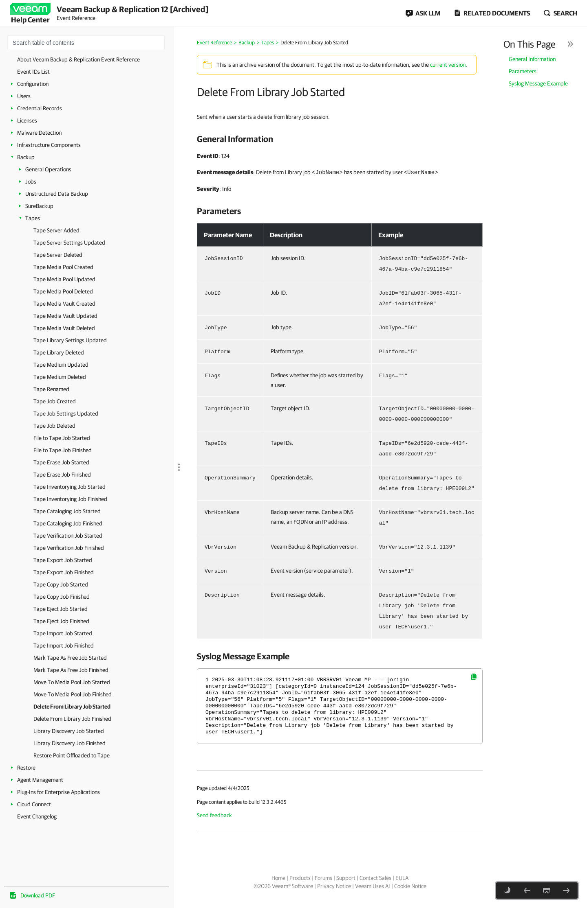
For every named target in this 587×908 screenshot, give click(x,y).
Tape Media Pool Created (63, 267)
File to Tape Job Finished (62, 450)
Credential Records (39, 108)
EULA (401, 878)
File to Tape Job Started (61, 438)
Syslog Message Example (538, 83)
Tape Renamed (51, 389)
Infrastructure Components (49, 145)
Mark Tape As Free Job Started (70, 657)
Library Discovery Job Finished (69, 743)
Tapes (32, 218)
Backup (26, 157)
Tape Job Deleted (54, 425)
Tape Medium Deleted (59, 377)
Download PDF (37, 895)
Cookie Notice (410, 886)
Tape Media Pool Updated (64, 279)
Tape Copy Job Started (60, 584)
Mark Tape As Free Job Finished (70, 670)
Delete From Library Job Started (71, 706)
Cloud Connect (34, 804)
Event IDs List (33, 71)
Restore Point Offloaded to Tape (71, 755)
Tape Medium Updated (60, 364)
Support (345, 878)
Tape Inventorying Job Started (69, 487)
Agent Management (40, 780)
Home (278, 878)
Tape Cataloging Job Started (67, 511)
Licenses (27, 120)
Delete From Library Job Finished (72, 718)
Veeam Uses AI (372, 886)
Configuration (33, 84)
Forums (323, 878)
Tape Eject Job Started (60, 609)
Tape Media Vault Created (64, 303)
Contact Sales (375, 878)
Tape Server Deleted (57, 255)
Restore (26, 767)
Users (24, 96)
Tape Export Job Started (62, 560)
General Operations (48, 169)
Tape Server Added (56, 230)
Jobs (30, 181)
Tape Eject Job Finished (61, 621)
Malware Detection (39, 132)
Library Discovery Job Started (68, 731)
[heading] (340, 138)
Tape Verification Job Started (67, 535)
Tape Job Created (54, 401)
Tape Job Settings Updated (65, 413)
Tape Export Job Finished (63, 572)
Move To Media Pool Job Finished (72, 694)
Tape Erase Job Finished (62, 474)
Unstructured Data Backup (56, 193)
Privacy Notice (334, 886)
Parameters (522, 71)
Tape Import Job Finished (63, 645)
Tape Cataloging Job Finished (67, 523)
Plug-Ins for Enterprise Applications (58, 792)
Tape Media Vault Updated (65, 316)
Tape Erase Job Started (61, 462)
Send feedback (214, 815)
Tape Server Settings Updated (69, 242)
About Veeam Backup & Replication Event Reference (78, 59)
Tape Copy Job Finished (61, 596)
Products (300, 878)
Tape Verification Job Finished (68, 548)
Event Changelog (37, 816)
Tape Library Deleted (58, 352)
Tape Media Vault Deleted (64, 328)
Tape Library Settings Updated (70, 340)
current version (448, 64)
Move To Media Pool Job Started (71, 682)
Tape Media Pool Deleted (63, 291)
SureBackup (39, 206)
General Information (532, 59)
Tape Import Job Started (62, 633)
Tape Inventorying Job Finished (70, 499)
